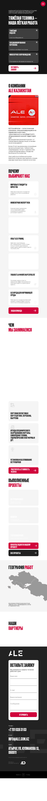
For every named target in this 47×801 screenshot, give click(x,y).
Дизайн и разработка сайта (13, 785)
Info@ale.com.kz (18, 761)
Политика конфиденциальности (17, 780)
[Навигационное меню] (43, 4)
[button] (23, 68)
